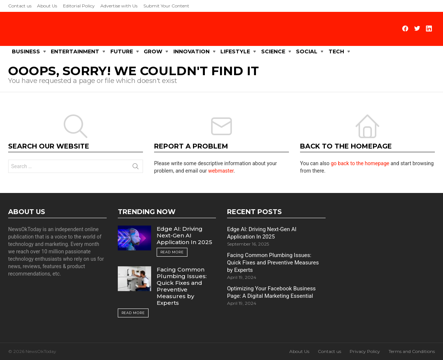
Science (273, 51)
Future (121, 51)
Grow (153, 51)
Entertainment (75, 51)
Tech (336, 51)
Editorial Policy (79, 6)
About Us (47, 6)
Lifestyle (235, 51)
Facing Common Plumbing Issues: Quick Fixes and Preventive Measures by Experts (182, 286)
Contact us (19, 6)
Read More (172, 252)
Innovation (191, 51)
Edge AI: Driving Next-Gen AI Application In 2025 (184, 235)
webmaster (221, 170)
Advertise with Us (118, 6)
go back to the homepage (360, 163)
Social (306, 51)
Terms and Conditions (412, 351)
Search (135, 167)
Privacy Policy (365, 351)
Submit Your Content (166, 6)
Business (26, 51)
